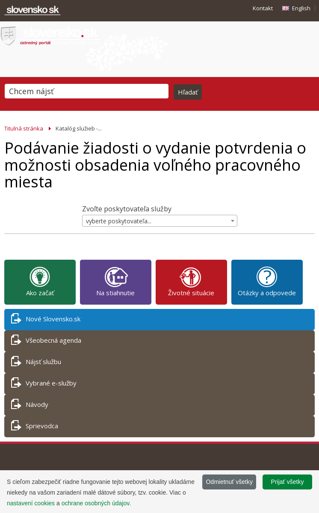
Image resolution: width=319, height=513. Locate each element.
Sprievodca (34, 427)
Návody (29, 406)
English (301, 8)
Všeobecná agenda (46, 342)
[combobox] (159, 221)
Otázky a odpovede (267, 281)
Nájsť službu (36, 363)
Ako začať (40, 281)
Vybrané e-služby (44, 384)
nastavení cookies (31, 503)
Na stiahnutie (115, 281)
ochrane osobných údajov (96, 503)
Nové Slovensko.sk (45, 320)
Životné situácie (191, 281)
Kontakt (263, 8)
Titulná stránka (23, 128)
